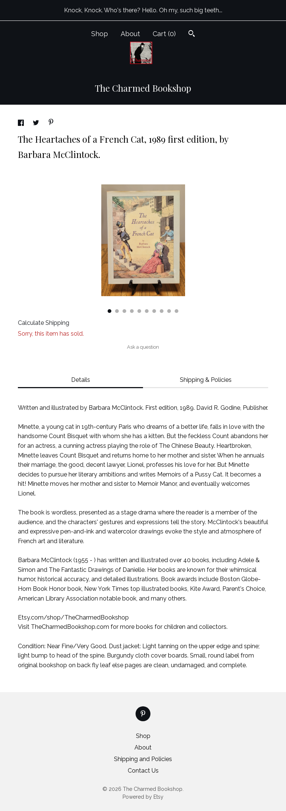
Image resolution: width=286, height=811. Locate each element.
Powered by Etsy (143, 797)
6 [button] (147, 311)
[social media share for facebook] (21, 123)
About (130, 34)
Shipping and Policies (143, 759)
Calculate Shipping (43, 322)
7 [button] (154, 311)
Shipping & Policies (206, 379)
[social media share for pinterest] (51, 123)
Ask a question (143, 347)
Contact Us (143, 770)
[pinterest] (143, 713)
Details (80, 379)
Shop (99, 34)
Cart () (164, 34)
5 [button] (139, 311)
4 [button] (132, 311)
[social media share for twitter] (37, 123)
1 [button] (109, 311)
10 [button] (176, 311)
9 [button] (169, 311)
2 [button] (117, 311)
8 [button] (161, 311)
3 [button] (124, 311)
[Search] (191, 34)
